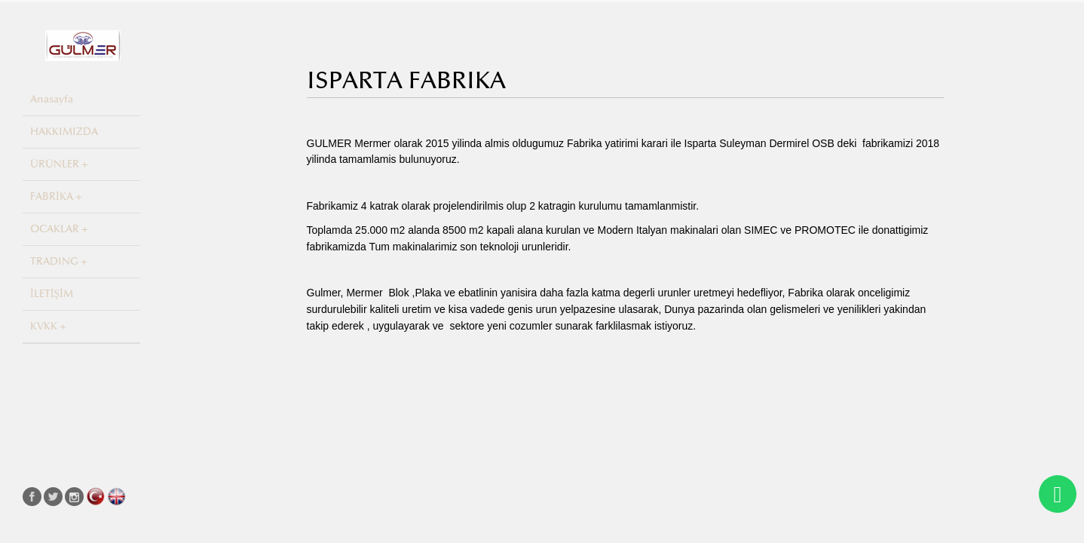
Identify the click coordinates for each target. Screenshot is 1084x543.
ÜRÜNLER (54, 164)
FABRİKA (51, 196)
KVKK (43, 326)
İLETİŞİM (51, 293)
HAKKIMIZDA (64, 131)
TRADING (54, 261)
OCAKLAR (54, 228)
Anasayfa (51, 99)
